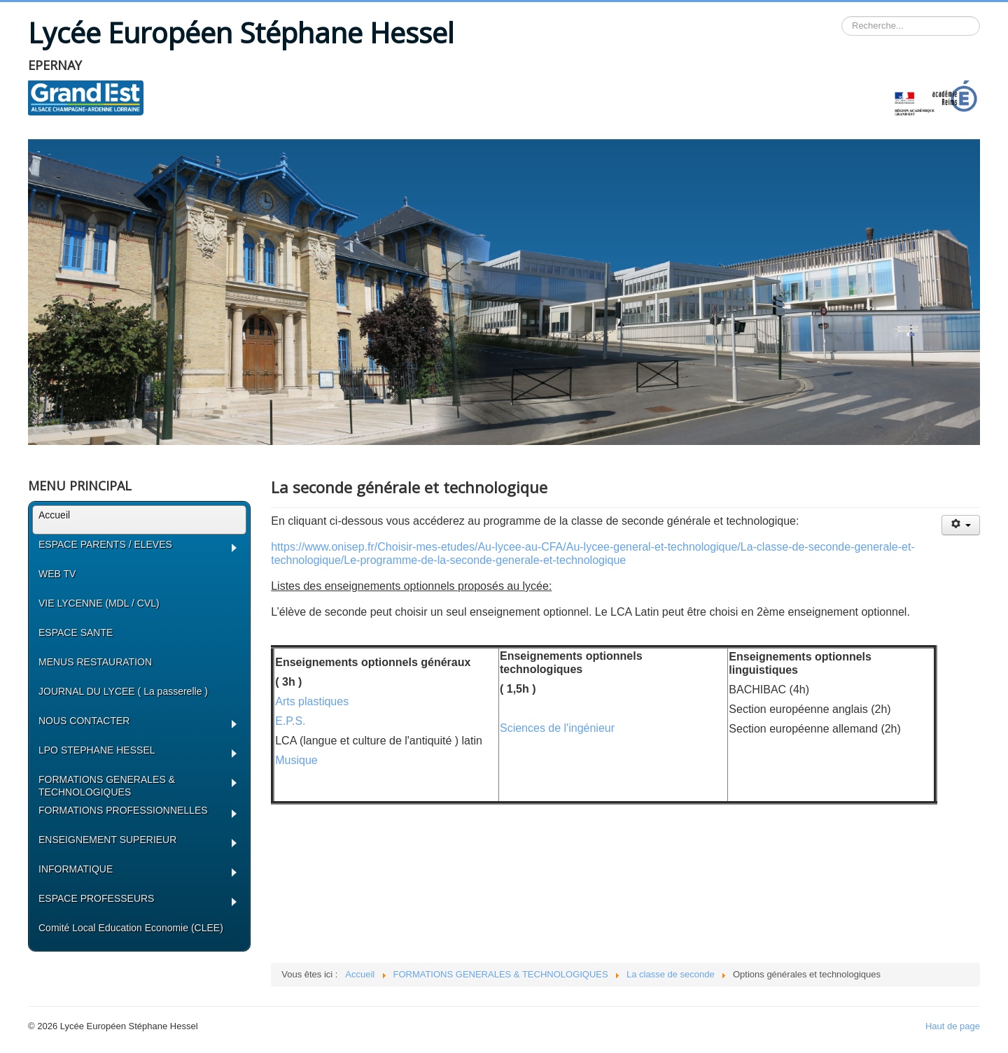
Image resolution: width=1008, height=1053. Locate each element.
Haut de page (952, 1026)
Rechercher (841, 16)
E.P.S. (290, 721)
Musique (296, 760)
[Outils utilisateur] (960, 525)
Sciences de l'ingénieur (557, 728)
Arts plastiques (312, 701)
